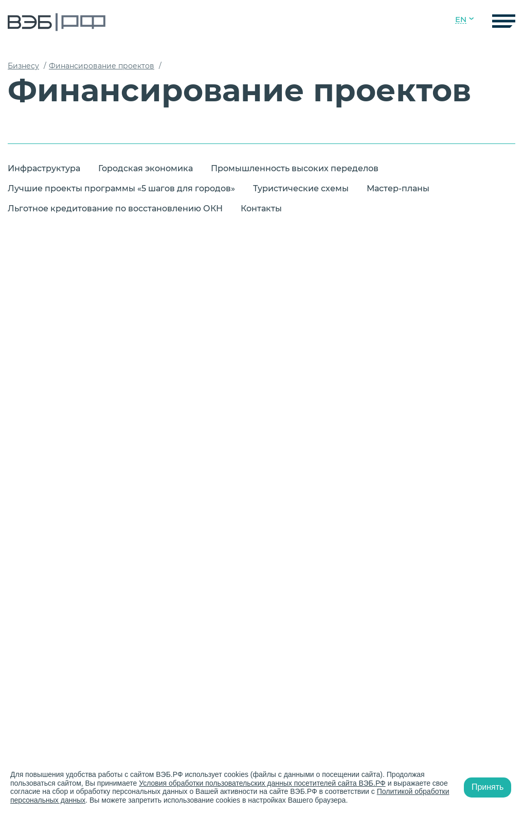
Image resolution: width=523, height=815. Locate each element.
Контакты (261, 208)
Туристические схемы (301, 188)
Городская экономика (145, 168)
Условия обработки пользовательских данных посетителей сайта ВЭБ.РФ (262, 783)
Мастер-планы (398, 188)
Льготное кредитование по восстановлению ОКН (115, 208)
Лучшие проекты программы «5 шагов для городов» (121, 188)
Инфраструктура (44, 168)
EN (460, 19)
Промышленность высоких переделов (294, 168)
